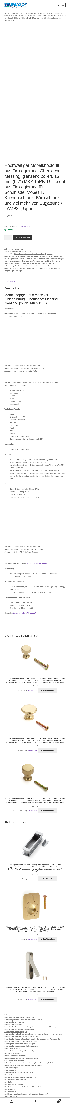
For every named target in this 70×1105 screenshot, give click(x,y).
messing (50, 220)
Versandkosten (25, 193)
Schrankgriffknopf (27, 234)
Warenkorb (54, 1100)
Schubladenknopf (10, 223)
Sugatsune (50, 230)
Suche (35, 1101)
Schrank (27, 225)
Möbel (53, 223)
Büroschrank (21, 227)
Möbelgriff (34, 225)
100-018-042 (46, 223)
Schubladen (8, 230)
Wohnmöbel (28, 220)
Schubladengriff (10, 232)
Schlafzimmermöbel (53, 234)
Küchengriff (18, 230)
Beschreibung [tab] (9, 247)
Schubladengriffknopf (33, 223)
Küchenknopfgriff (56, 227)
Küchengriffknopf (39, 220)
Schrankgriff (12, 227)
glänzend (26, 230)
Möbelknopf (26, 232)
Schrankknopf (9, 234)
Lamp (33, 232)
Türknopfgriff (31, 227)
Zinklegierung (53, 232)
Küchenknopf (18, 220)
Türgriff (46, 227)
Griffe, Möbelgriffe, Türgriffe (21, 13)
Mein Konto (11, 1101)
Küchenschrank (44, 225)
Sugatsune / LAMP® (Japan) (24, 579)
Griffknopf (18, 237)
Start (8, 13)
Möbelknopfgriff (10, 225)
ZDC (36, 234)
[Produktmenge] (8, 204)
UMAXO (18, 234)
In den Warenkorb (22, 204)
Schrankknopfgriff (57, 225)
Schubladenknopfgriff (37, 230)
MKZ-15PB (20, 225)
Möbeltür (59, 223)
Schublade (21, 223)
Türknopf (42, 234)
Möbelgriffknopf (41, 232)
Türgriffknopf (9, 237)
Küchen (40, 227)
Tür (5, 227)
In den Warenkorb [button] (48, 657)
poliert (18, 232)
